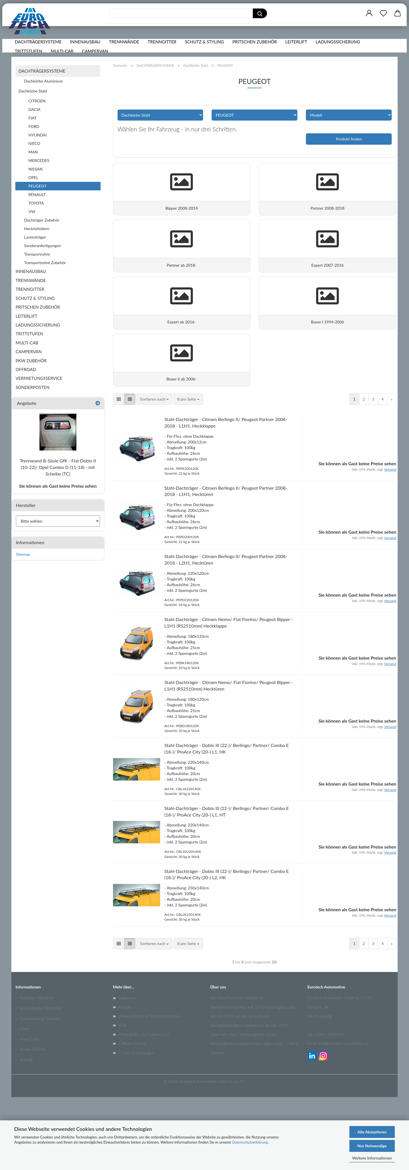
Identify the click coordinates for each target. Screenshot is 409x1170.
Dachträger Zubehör (41, 220)
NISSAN (35, 169)
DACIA (34, 109)
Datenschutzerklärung (250, 1142)
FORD (33, 126)
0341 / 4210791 (329, 1107)
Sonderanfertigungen (42, 245)
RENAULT (37, 194)
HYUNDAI (37, 134)
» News (22, 1101)
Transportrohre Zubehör (45, 262)
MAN (33, 152)
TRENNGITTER (163, 49)
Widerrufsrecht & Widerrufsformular (149, 1089)
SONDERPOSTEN (32, 387)
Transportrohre (37, 254)
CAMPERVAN (97, 59)
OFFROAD (26, 369)
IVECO (34, 143)
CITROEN (36, 100)
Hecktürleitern (36, 228)
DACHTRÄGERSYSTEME (39, 49)
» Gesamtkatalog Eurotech (38, 1091)
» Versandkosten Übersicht (38, 1080)
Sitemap (23, 554)
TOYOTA (36, 203)
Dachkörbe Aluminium (43, 81)
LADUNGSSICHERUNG (339, 49)
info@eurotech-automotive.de (343, 1116)
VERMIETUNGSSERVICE (39, 378)
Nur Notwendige (372, 1145)
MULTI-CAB (63, 59)
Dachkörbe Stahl (32, 91)
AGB (123, 1098)
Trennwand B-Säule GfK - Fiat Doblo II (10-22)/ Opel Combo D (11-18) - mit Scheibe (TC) (58, 467)
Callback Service (132, 1116)
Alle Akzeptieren (372, 1131)
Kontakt (125, 1079)
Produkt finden (349, 138)
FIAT (32, 117)
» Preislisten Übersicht (34, 1070)
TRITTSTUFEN (30, 59)
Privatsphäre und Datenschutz (144, 1107)
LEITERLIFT (298, 49)
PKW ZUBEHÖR (31, 360)
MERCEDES (38, 160)
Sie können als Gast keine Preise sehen (58, 486)
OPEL (33, 177)
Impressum (128, 1070)
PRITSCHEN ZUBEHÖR (256, 49)
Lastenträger (35, 237)
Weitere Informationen (372, 1158)
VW (31, 211)
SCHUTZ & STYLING (206, 49)
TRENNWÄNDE (125, 49)
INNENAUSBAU (87, 49)
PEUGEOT (37, 186)
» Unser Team (27, 1111)
